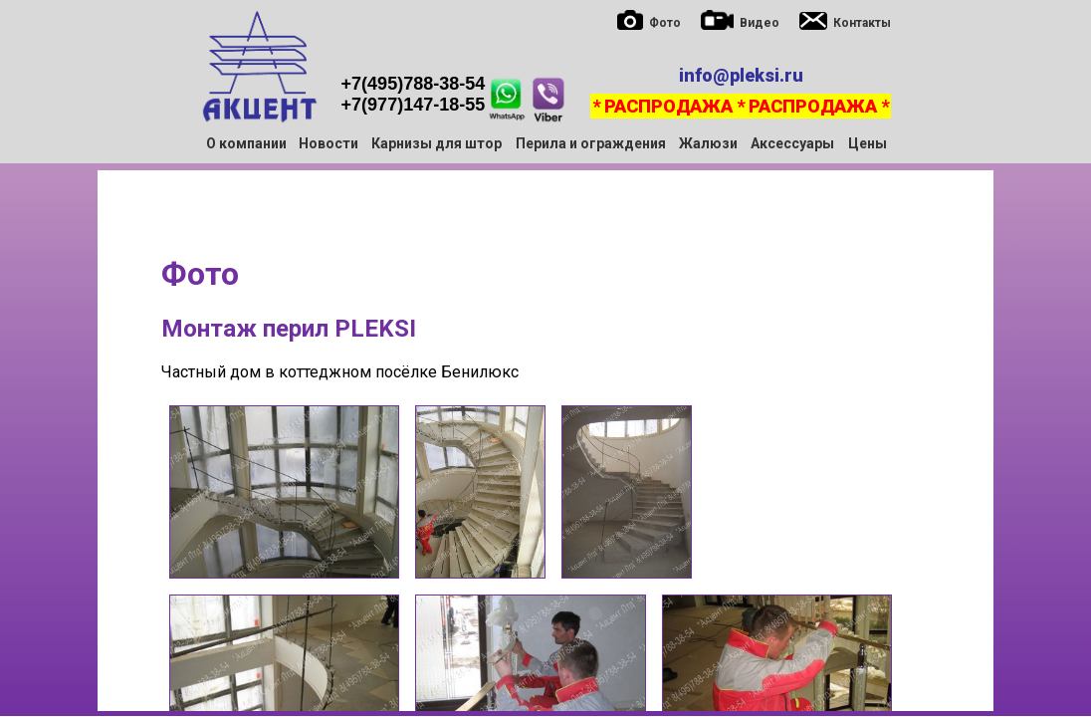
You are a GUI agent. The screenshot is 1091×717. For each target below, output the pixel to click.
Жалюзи (708, 143)
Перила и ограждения (591, 143)
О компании (246, 143)
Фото (665, 23)
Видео (759, 23)
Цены (867, 143)
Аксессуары (792, 143)
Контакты (862, 23)
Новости (328, 143)
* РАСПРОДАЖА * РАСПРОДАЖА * (740, 106)
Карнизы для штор (436, 143)
